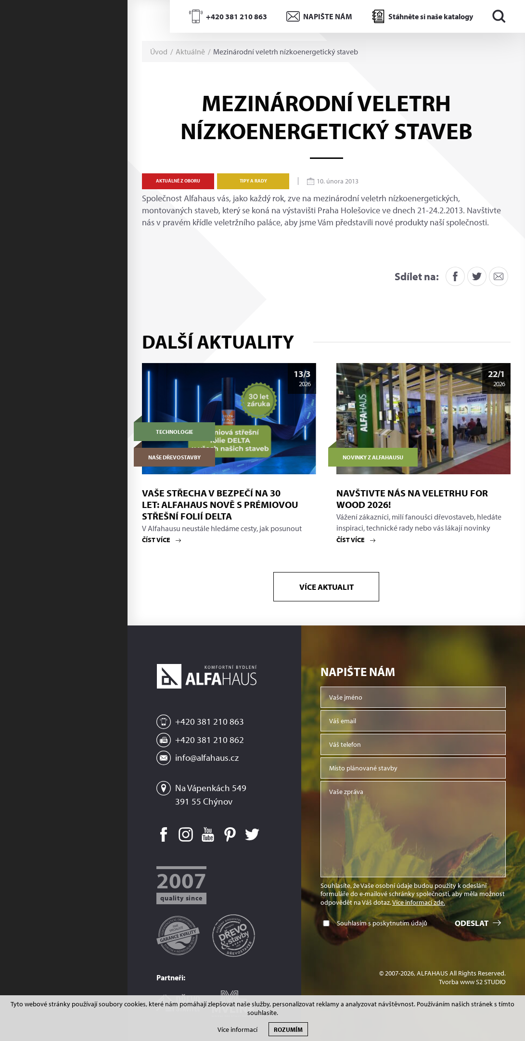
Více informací (237, 1030)
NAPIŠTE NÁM (327, 16)
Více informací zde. (418, 902)
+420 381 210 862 (209, 739)
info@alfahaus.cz (207, 757)
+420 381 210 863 (236, 16)
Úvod (158, 51)
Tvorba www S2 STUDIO (472, 982)
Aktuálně (190, 51)
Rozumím (288, 1029)
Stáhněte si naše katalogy (430, 16)
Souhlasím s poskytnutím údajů (382, 923)
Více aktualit (326, 587)
